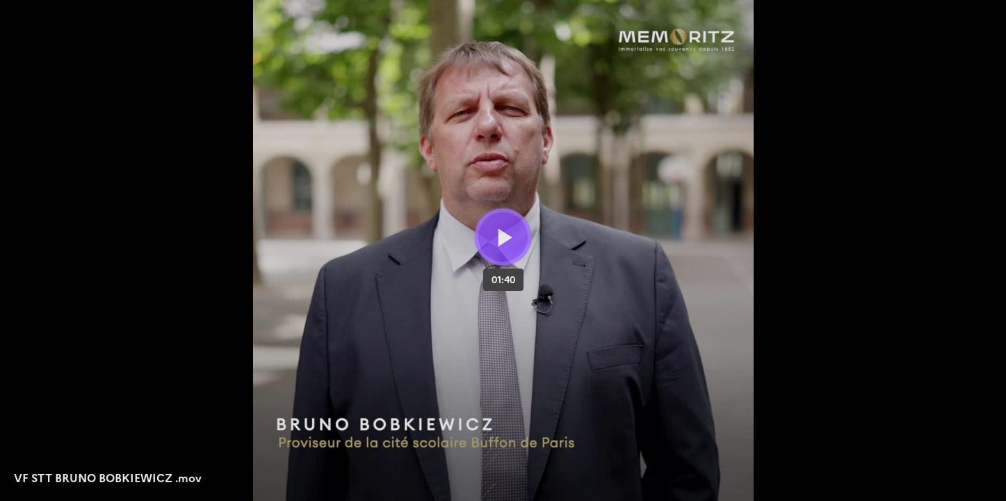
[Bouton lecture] (503, 237)
